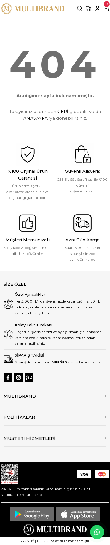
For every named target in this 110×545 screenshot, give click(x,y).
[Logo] (32, 8)
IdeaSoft (27, 541)
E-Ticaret (43, 541)
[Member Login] (97, 8)
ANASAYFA (35, 118)
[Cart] (106, 8)
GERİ (62, 111)
